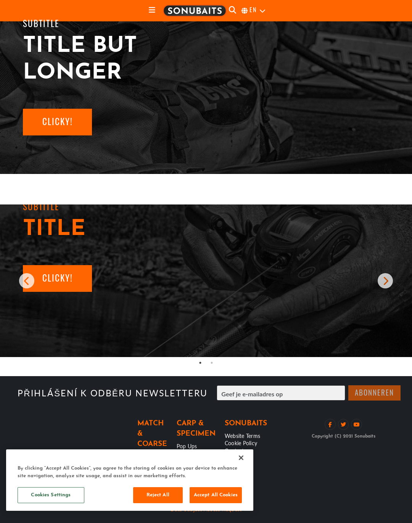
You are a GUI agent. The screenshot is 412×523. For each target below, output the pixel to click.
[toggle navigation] (152, 10)
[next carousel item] (385, 280)
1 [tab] (200, 363)
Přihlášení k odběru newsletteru (113, 393)
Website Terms (242, 435)
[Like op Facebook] (330, 424)
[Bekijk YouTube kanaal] (356, 424)
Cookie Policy (241, 443)
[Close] (241, 457)
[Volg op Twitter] (343, 424)
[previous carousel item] (26, 280)
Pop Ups (187, 446)
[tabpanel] (206, 280)
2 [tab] (212, 363)
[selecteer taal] (253, 11)
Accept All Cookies (216, 494)
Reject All (157, 494)
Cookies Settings (51, 494)
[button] (57, 122)
